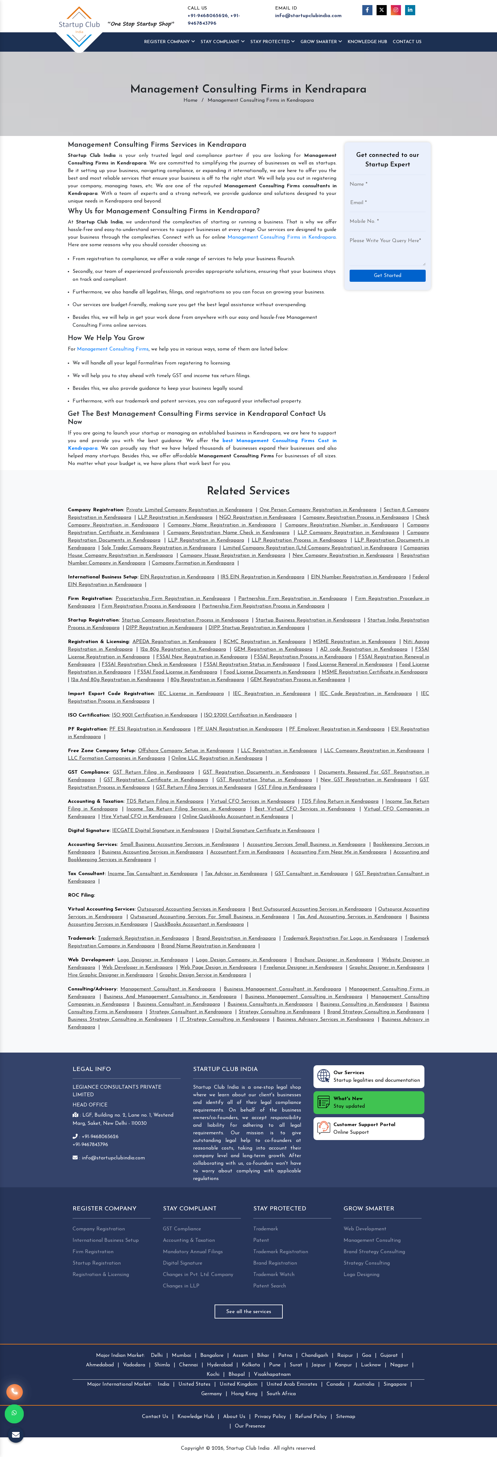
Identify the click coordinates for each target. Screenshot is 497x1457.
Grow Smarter (321, 41)
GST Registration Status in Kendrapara (264, 780)
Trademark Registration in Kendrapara (143, 938)
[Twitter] (382, 10)
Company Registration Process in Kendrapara (356, 517)
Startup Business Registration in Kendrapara (307, 620)
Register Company (169, 41)
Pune (275, 1365)
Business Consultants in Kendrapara (270, 1004)
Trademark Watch (273, 1274)
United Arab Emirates (292, 1384)
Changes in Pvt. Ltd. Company (198, 1274)
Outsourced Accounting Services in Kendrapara (191, 909)
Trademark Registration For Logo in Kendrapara (340, 938)
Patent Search (269, 1286)
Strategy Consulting (367, 1263)
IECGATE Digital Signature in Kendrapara (160, 830)
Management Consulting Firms (113, 349)
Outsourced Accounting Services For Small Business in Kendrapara (209, 916)
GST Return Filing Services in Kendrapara (203, 787)
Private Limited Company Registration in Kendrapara (189, 510)
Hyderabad (220, 1365)
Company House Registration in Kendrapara (232, 555)
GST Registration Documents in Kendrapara (256, 772)
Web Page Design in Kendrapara (218, 967)
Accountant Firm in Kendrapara (247, 852)
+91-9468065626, (208, 15)
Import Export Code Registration (111, 693)
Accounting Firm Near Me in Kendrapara (338, 852)
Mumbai (181, 1355)
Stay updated (341, 1102)
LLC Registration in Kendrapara (279, 750)
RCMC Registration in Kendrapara (264, 641)
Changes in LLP (181, 1286)
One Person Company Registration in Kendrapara (318, 510)
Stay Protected (272, 41)
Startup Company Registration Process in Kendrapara (185, 620)
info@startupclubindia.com (308, 15)
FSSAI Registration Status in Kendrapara (251, 664)
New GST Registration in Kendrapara (365, 780)
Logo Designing (361, 1274)
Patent (261, 1240)
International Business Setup (102, 577)
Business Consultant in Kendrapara (178, 1004)
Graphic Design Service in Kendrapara (202, 975)
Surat (296, 1365)
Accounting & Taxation (95, 801)
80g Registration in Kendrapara (207, 679)
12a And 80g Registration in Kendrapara (117, 679)
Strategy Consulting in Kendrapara (279, 1012)
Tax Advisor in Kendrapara (236, 873)
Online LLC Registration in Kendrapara (216, 758)
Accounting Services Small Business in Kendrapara (306, 844)
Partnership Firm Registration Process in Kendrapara (263, 606)
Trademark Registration (280, 1251)
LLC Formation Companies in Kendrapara (116, 758)
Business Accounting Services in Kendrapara (152, 852)
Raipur (345, 1355)
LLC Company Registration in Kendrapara (374, 750)
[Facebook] (367, 10)
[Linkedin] (410, 10)
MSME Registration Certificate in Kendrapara (375, 672)
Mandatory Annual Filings (193, 1251)
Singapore (395, 1384)
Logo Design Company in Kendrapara (241, 960)
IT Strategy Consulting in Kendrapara (224, 1019)
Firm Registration (90, 598)
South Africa (281, 1393)
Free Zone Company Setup (101, 750)
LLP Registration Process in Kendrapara (299, 540)
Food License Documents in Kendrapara (269, 672)
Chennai (188, 1365)
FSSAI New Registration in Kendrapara (202, 657)
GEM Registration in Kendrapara (273, 649)
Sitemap (345, 1416)
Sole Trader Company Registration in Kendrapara (158, 548)
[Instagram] (396, 10)
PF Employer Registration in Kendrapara (336, 729)
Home (190, 100)
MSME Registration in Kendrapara (354, 641)
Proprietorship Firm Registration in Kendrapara (173, 598)
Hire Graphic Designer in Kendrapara (110, 975)
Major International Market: (119, 1384)
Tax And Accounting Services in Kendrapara (349, 916)
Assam (240, 1355)
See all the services (248, 1311)
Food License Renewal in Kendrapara (349, 664)
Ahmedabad (100, 1365)
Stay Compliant (223, 41)
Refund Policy (311, 1416)
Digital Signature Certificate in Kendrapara (265, 830)
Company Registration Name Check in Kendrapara (228, 532)
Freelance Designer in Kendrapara (302, 967)
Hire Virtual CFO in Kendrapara (138, 816)
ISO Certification (88, 715)
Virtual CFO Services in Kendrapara (252, 801)
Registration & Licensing (98, 641)
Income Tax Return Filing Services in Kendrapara (186, 809)
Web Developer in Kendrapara (137, 967)
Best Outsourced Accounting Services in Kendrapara (312, 909)
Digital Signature (88, 830)
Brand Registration (275, 1263)
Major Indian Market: (120, 1355)
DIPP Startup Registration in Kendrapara (257, 627)
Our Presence (250, 1426)
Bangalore (211, 1355)
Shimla (162, 1365)
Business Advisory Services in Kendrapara (325, 1019)
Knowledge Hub (196, 1416)
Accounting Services (92, 844)
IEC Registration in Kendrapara (271, 693)
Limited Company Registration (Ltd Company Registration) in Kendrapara (310, 548)
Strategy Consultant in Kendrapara (190, 1012)
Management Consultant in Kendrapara (168, 989)
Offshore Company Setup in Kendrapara (186, 750)
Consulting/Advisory (92, 989)
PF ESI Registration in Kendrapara (149, 729)
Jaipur (319, 1365)
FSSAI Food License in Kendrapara (177, 672)
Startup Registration (93, 620)
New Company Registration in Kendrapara (343, 555)
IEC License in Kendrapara (191, 693)
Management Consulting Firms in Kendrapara (282, 237)
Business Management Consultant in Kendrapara (282, 989)
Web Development (91, 960)
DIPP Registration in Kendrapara (164, 627)
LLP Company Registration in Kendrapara (348, 532)
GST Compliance (88, 772)
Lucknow (371, 1365)
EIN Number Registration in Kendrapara (358, 577)
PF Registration (87, 729)
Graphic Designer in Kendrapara (386, 967)
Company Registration (95, 510)
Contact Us (407, 42)
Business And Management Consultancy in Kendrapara (170, 996)
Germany (211, 1393)
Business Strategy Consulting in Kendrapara (120, 1019)
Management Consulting (372, 1240)
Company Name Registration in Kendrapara (222, 525)
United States (194, 1384)
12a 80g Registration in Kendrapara (183, 649)
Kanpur (343, 1365)
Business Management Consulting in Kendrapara (303, 996)
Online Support (356, 1128)
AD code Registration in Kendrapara (363, 649)
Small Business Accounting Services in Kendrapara (179, 844)
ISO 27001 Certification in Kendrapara (248, 715)
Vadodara (134, 1365)
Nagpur (399, 1365)
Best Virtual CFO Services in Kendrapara (305, 809)
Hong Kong (244, 1393)
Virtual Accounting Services (101, 909)
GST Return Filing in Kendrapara (153, 772)
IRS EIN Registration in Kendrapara (262, 577)
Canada (335, 1384)
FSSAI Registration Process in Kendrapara (303, 657)
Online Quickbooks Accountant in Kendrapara (235, 816)
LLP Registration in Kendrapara (175, 517)
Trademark (81, 938)
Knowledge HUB (367, 42)
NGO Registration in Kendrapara (257, 517)
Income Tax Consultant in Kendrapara (152, 873)
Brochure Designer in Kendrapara (333, 960)
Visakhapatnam (272, 1374)
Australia (363, 1384)
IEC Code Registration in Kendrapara (366, 693)
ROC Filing (81, 895)
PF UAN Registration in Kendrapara (239, 729)
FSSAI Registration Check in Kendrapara (149, 664)
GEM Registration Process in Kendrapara (297, 679)
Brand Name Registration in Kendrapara (208, 946)
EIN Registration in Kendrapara (177, 577)
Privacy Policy (270, 1416)
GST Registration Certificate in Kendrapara (156, 780)
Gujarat (389, 1355)
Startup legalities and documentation (368, 1076)
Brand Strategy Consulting (374, 1251)
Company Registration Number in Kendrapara (341, 525)
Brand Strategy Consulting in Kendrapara (375, 1012)
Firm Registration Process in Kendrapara (148, 606)
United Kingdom (238, 1384)
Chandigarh (314, 1355)
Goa (366, 1355)
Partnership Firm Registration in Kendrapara (292, 598)
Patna (285, 1355)
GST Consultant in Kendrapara (311, 873)
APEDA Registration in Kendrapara (174, 641)
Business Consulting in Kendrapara (361, 1004)
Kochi (213, 1374)
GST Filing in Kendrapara (287, 787)
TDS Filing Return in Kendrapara (340, 801)
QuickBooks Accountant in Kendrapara (199, 924)
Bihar (263, 1355)
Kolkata (251, 1365)
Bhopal (237, 1374)
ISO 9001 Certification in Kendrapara (154, 715)
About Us (234, 1416)
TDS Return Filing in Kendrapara (165, 801)
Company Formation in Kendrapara (193, 563)
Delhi (157, 1355)
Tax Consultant (86, 873)
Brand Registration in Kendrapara (236, 938)
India (163, 1384)
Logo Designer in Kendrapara (152, 960)
